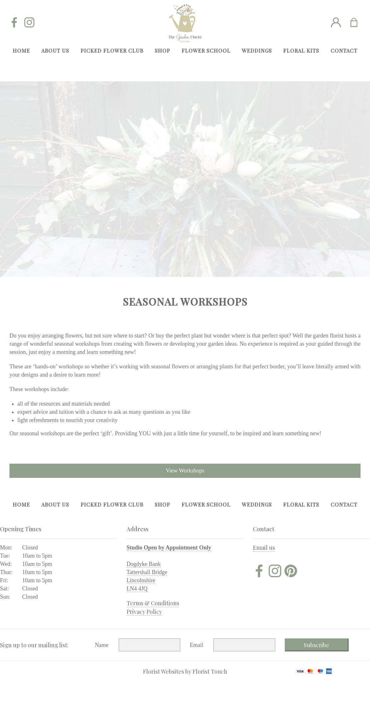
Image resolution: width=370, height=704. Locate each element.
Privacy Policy (144, 611)
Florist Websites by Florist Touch (185, 671)
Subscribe (316, 645)
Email (196, 645)
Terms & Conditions (153, 603)
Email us (264, 547)
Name (102, 645)
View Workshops (185, 470)
